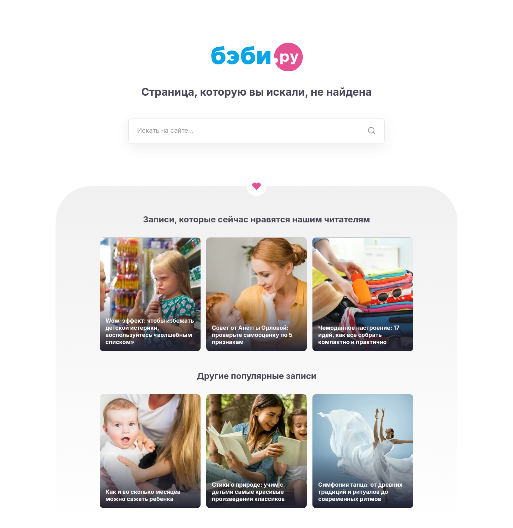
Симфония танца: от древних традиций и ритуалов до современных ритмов (360, 491)
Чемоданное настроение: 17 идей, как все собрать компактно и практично (358, 334)
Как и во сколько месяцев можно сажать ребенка (142, 495)
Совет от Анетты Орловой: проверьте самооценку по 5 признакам (252, 334)
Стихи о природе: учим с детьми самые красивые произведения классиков (248, 491)
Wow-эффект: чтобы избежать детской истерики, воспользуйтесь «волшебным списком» (149, 331)
